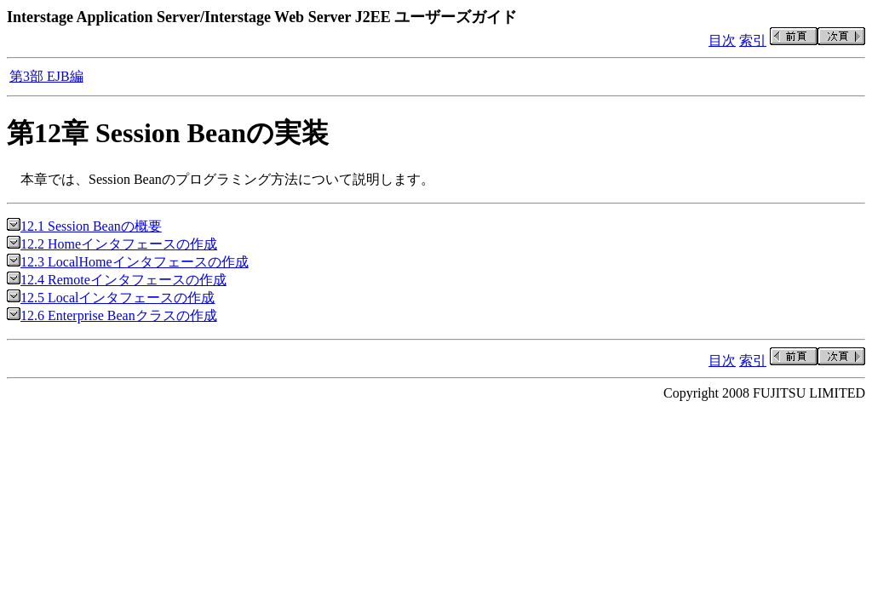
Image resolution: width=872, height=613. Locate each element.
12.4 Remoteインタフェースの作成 (117, 279)
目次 (722, 40)
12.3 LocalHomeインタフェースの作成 (128, 262)
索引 (752, 40)
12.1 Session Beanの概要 (84, 226)
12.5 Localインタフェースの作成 (111, 297)
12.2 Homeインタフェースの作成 (112, 244)
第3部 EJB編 (46, 76)
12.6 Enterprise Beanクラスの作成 (112, 315)
